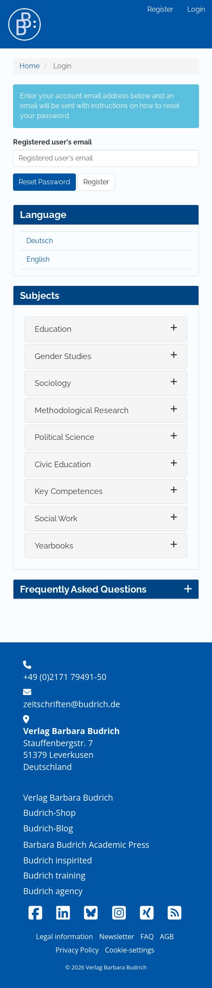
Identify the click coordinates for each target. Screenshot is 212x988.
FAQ (147, 936)
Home (29, 66)
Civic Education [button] (63, 464)
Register (160, 9)
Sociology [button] (53, 383)
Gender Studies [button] (63, 356)
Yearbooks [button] (54, 545)
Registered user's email (52, 142)
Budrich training (54, 875)
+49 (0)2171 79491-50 (64, 677)
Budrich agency (52, 891)
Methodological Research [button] (82, 410)
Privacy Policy (77, 950)
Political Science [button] (65, 437)
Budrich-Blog (48, 828)
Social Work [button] (56, 518)
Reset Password (44, 182)
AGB (167, 936)
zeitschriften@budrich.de (71, 704)
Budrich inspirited (57, 860)
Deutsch (39, 241)
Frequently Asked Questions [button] (106, 589)
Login (196, 9)
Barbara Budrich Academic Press (86, 844)
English (37, 259)
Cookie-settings (129, 950)
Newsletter (116, 936)
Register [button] (96, 182)
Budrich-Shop (49, 812)
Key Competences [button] (69, 491)
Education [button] (53, 329)
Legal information (64, 936)
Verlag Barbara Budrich (68, 797)
